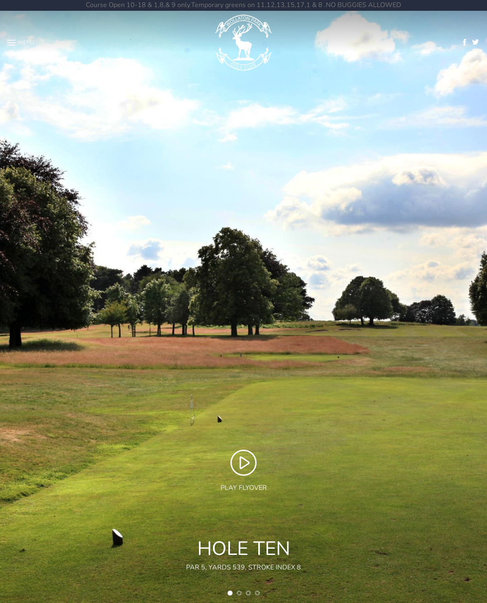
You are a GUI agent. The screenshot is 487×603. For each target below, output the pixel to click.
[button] (20, 42)
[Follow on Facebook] (464, 42)
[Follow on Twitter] (475, 42)
